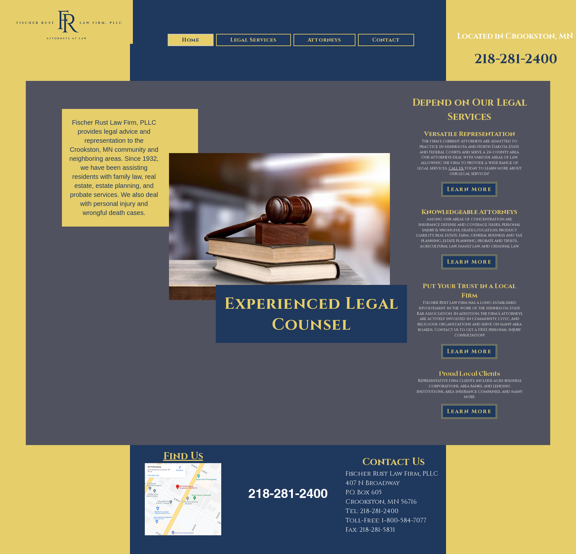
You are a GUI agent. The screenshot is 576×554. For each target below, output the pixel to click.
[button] (253, 40)
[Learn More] (469, 189)
